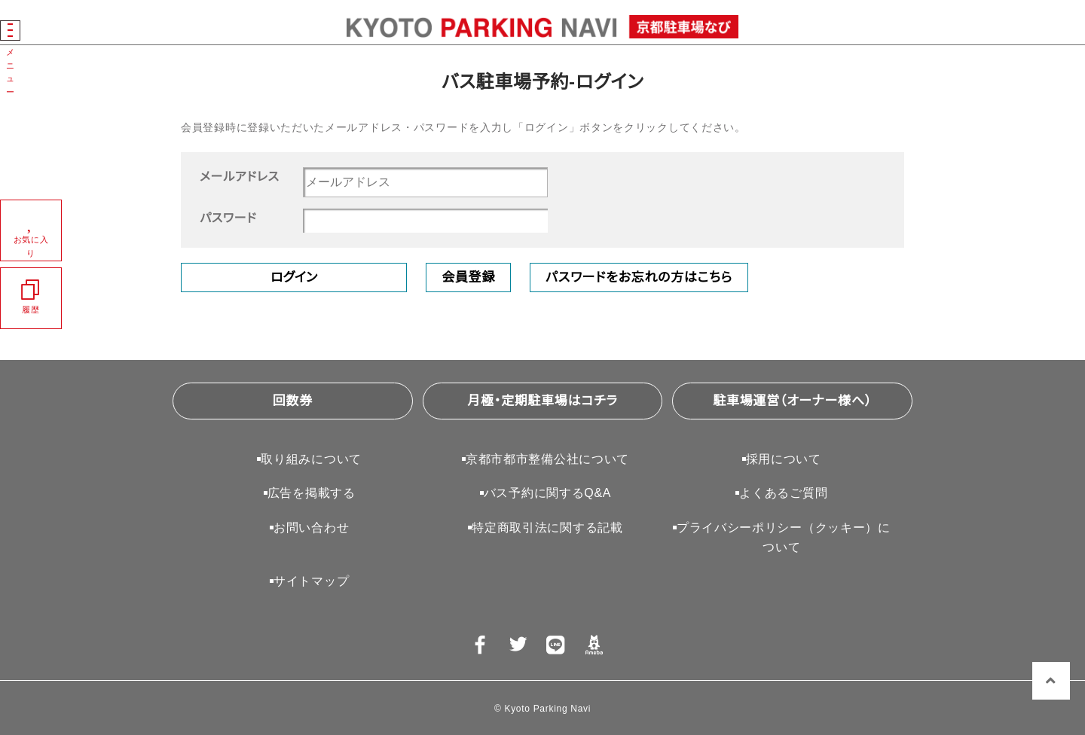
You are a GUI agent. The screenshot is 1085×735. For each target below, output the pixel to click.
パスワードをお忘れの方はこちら (639, 277)
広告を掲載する (311, 492)
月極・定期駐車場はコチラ (542, 401)
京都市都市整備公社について (547, 459)
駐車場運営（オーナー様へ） (792, 401)
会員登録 (468, 277)
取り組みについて (311, 459)
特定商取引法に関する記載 (547, 527)
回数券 (293, 401)
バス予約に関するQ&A (548, 492)
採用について (783, 459)
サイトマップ (311, 581)
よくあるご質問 (783, 492)
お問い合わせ (311, 527)
